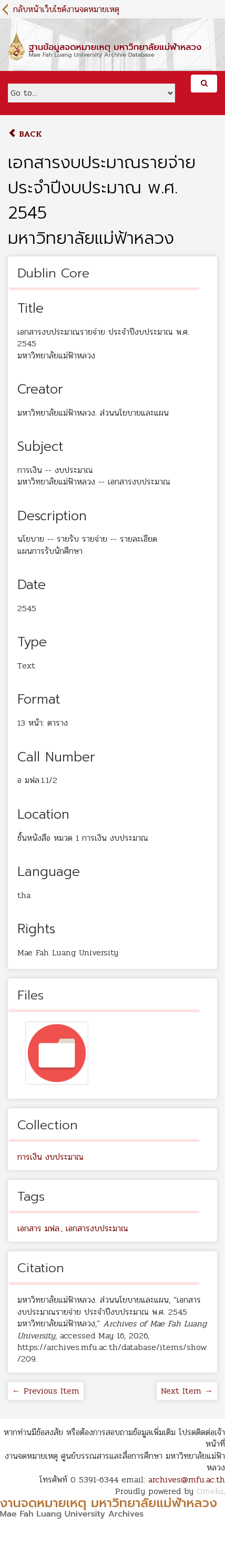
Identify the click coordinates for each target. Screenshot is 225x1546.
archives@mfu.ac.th (186, 1479)
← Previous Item (45, 1390)
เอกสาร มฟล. (39, 1228)
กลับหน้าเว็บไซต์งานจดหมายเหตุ (66, 9)
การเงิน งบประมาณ (50, 1156)
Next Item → (187, 1390)
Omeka (210, 1491)
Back (25, 134)
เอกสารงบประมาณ (97, 1228)
